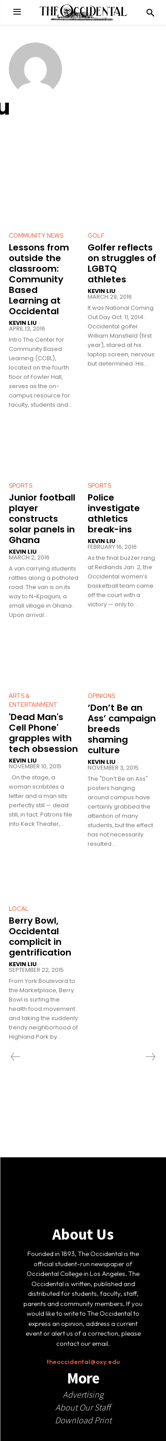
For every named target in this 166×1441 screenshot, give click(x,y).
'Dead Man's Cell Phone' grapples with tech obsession (43, 733)
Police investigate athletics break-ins (114, 513)
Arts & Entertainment (33, 700)
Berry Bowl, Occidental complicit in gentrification (40, 936)
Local (19, 909)
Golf (96, 235)
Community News (36, 235)
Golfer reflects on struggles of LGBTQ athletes (122, 263)
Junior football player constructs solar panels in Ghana (42, 518)
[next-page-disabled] (150, 1056)
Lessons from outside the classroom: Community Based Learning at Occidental (39, 279)
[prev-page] (16, 1056)
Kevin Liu (23, 323)
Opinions (101, 696)
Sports (20, 485)
